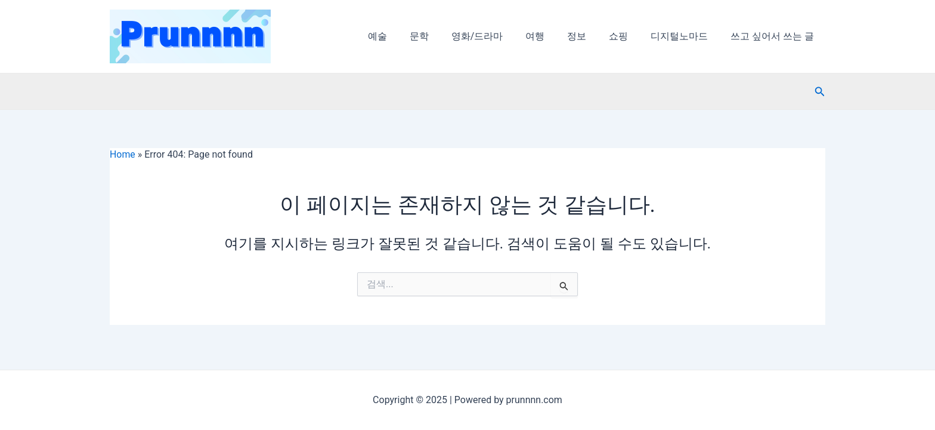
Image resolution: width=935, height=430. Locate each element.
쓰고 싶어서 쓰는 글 (774, 36)
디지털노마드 (684, 36)
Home (122, 154)
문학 (441, 36)
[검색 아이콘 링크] (820, 91)
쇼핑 (627, 36)
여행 (551, 36)
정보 (589, 36)
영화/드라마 (496, 36)
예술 (403, 36)
